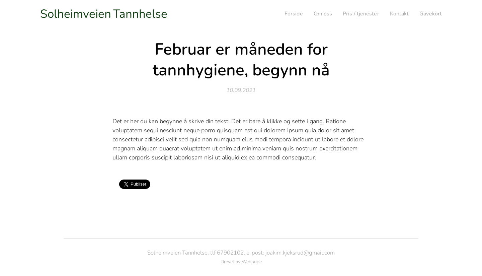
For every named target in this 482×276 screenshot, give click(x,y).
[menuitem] (286, 13)
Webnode (252, 262)
